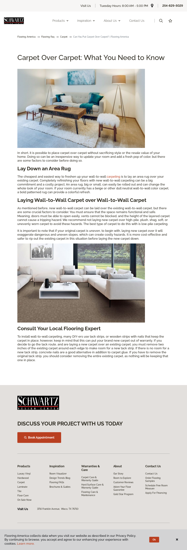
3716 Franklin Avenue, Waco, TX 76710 (57, 509)
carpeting (113, 176)
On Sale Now (24, 500)
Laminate (22, 486)
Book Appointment (39, 437)
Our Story (118, 473)
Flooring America (26, 36)
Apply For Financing (156, 493)
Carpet (63, 36)
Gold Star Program (123, 494)
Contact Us (136, 20)
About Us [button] (112, 20)
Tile (19, 491)
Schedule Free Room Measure (156, 487)
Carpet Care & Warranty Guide (89, 479)
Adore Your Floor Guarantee (122, 488)
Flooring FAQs (56, 482)
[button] (161, 20)
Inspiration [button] (86, 20)
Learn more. (26, 543)
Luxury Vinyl (24, 473)
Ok (154, 539)
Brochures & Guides (59, 486)
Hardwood (23, 478)
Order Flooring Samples (153, 479)
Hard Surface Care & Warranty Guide (92, 486)
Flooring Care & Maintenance (89, 493)
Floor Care (23, 495)
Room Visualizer (58, 473)
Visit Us (85, 6)
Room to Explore (122, 478)
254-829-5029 (172, 5)
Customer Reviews (123, 482)
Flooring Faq (47, 36)
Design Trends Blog (59, 478)
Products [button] (60, 20)
